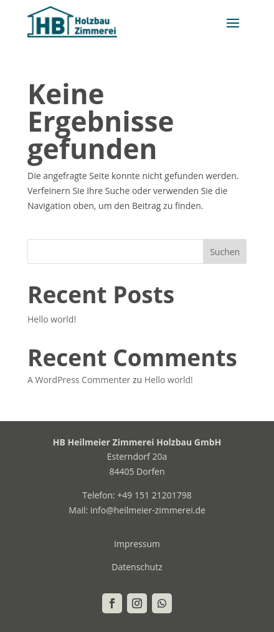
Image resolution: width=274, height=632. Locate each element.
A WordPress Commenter (78, 380)
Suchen (225, 252)
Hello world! (51, 319)
